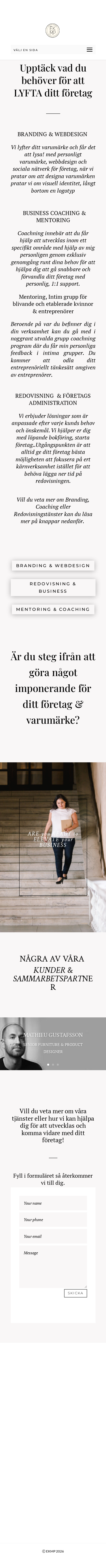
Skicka (75, 1293)
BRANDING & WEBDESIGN (53, 565)
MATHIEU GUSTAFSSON (53, 1035)
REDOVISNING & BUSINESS (53, 587)
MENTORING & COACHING (53, 609)
